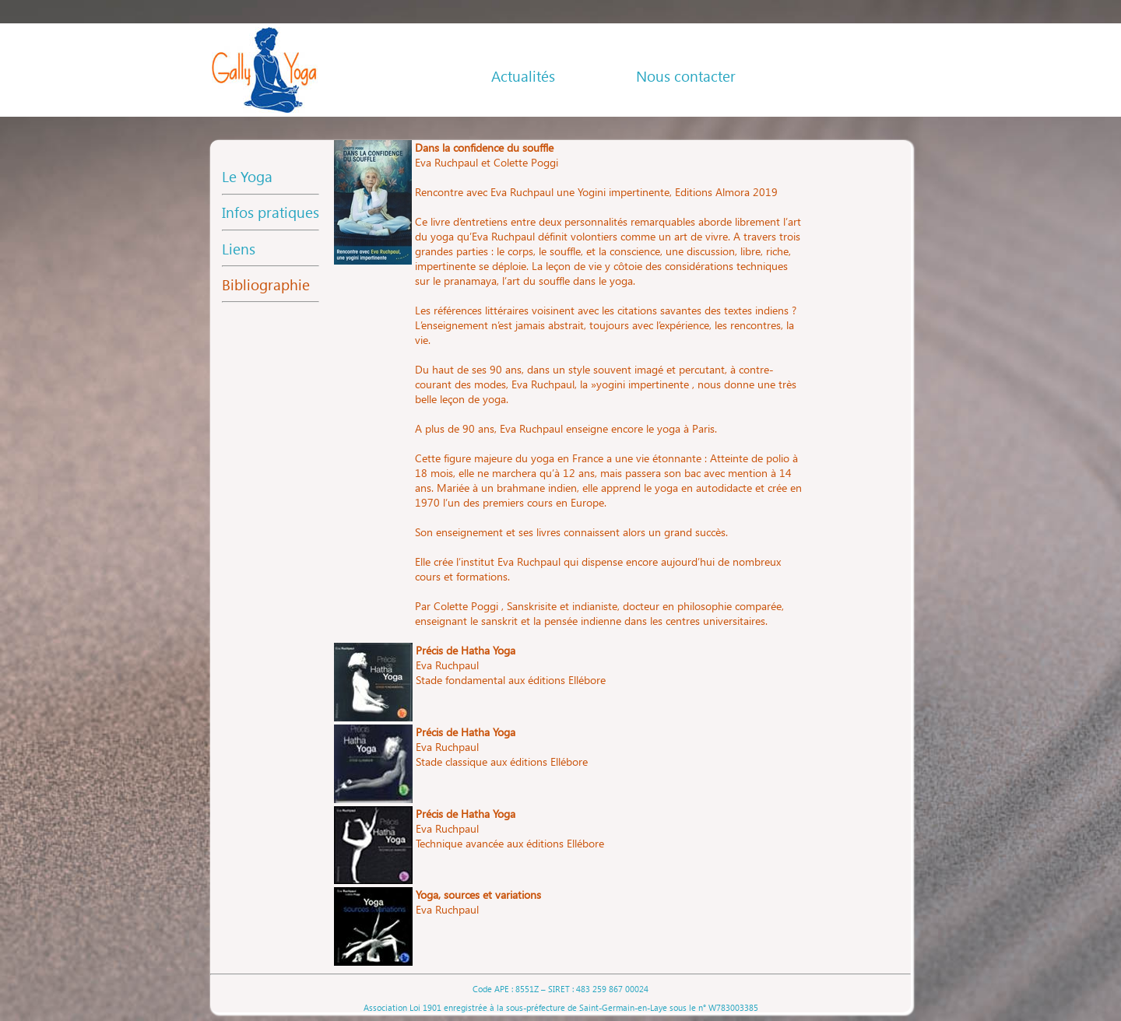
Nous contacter (686, 76)
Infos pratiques (270, 212)
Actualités (523, 76)
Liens (238, 248)
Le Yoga (247, 176)
